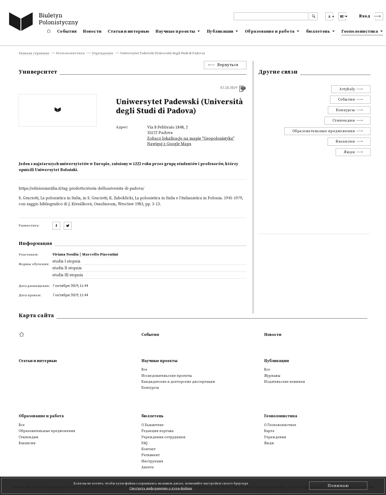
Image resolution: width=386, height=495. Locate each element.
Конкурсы (345, 110)
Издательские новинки (284, 381)
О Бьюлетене (152, 425)
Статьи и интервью (128, 31)
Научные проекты (175, 31)
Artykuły (347, 89)
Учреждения (102, 53)
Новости (92, 31)
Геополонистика (359, 31)
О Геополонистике (280, 425)
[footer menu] (22, 334)
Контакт (148, 449)
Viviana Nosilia (65, 254)
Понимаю (338, 485)
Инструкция (152, 461)
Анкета (147, 467)
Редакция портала (157, 431)
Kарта (269, 431)
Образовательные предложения (323, 131)
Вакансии (345, 141)
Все (144, 369)
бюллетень (318, 31)
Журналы (272, 375)
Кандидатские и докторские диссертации (178, 381)
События (67, 31)
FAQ (144, 443)
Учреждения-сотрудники (163, 437)
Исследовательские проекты (166, 375)
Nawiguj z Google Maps (169, 143)
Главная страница (34, 53)
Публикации (220, 31)
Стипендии (344, 120)
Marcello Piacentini (100, 254)
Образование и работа (270, 31)
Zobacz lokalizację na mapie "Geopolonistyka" (190, 138)
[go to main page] (44, 22)
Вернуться (227, 64)
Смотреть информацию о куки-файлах (160, 488)
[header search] (271, 16)
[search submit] (314, 16)
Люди (349, 152)
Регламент (150, 455)
